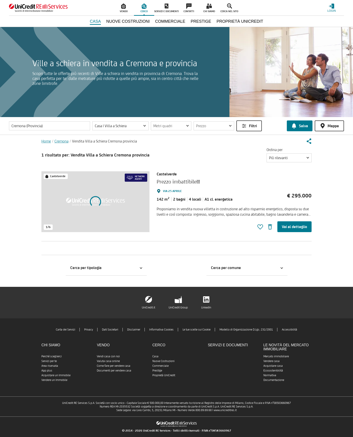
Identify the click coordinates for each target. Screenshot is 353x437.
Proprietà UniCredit (163, 375)
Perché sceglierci (51, 356)
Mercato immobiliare (276, 356)
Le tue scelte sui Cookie (196, 329)
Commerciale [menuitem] (170, 21)
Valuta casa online (108, 361)
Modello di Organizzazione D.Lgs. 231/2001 (246, 329)
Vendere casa (271, 361)
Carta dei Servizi (65, 329)
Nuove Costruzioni (163, 361)
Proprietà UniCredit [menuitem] (240, 21)
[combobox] (289, 157)
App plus (46, 370)
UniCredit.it (148, 307)
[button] (120, 125)
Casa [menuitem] (95, 21)
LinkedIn (206, 307)
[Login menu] (331, 8)
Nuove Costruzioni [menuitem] (128, 21)
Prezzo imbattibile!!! (178, 182)
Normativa (269, 375)
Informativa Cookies (161, 329)
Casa (155, 356)
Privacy (88, 329)
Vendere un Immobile (54, 380)
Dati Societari (110, 329)
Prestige (157, 370)
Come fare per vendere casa (113, 365)
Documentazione (273, 380)
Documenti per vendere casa (114, 370)
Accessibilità (289, 329)
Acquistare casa (273, 365)
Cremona (61, 141)
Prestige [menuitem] (201, 21)
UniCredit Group (178, 307)
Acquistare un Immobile (55, 375)
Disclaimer (133, 329)
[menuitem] (124, 8)
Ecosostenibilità (273, 370)
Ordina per (275, 149)
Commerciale (160, 365)
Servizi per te (49, 361)
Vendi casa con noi (108, 356)
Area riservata (49, 365)
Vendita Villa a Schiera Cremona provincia (104, 141)
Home (46, 141)
